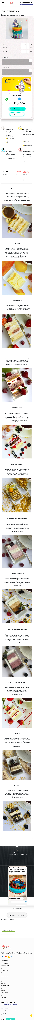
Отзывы (2, 981)
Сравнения (3, 997)
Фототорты (3, 972)
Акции (2, 994)
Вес (3, 44)
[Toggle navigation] (3, 3)
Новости (3, 990)
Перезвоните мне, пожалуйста (26, 4)
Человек (5, 48)
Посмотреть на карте (6, 1008)
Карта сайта (4, 988)
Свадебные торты (5, 965)
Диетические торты (5, 974)
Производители (4, 992)
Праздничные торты (5, 968)
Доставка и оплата (5, 980)
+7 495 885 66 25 (26, 2)
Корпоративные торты (6, 967)
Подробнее (7, 82)
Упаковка (6, 67)
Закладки (3, 995)
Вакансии (3, 983)
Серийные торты (5, 970)
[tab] (8, 176)
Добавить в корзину (17, 108)
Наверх (31, 1016)
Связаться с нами (5, 985)
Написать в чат (10, 99)
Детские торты (11, 10)
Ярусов (4, 51)
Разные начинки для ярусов (8, 55)
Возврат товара (4, 987)
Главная (3, 10)
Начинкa (6, 57)
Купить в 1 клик (17, 114)
